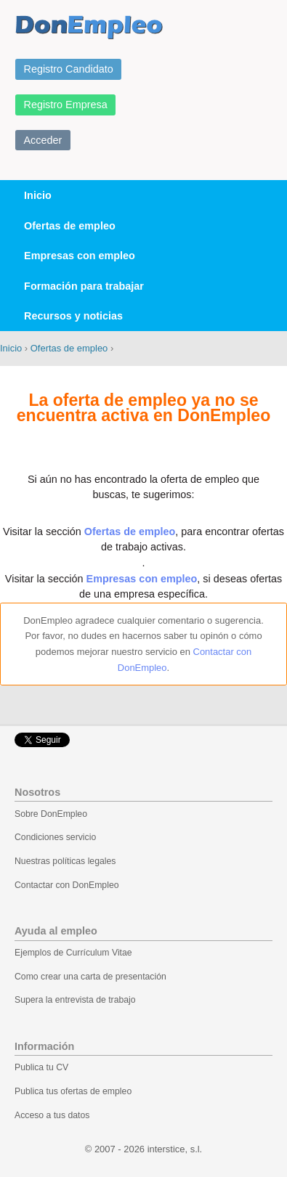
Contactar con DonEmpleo (67, 885)
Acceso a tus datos (52, 1115)
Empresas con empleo (79, 255)
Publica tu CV (41, 1067)
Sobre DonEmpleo (51, 814)
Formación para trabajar (84, 286)
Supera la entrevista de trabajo (75, 1000)
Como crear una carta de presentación (90, 977)
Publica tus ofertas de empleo (73, 1091)
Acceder (43, 140)
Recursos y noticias (73, 316)
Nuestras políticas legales (65, 861)
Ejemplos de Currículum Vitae (73, 953)
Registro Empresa (66, 104)
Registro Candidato (68, 69)
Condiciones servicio (55, 837)
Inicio (38, 195)
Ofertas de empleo (70, 226)
